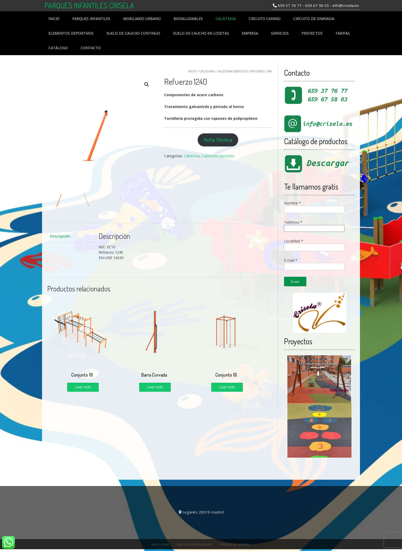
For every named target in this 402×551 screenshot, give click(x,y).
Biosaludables (188, 18)
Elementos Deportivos (71, 33)
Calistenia (226, 18)
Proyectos (312, 33)
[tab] (69, 236)
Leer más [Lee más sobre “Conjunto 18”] (83, 387)
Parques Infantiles (91, 18)
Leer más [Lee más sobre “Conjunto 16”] (227, 387)
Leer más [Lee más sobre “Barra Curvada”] (155, 387)
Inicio (53, 18)
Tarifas (342, 33)
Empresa (250, 33)
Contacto (91, 47)
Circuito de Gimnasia (313, 18)
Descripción (60, 236)
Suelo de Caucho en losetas (201, 33)
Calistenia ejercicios (232, 71)
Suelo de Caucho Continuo (133, 33)
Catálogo (58, 47)
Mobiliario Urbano (142, 18)
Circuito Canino (264, 18)
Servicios (280, 33)
